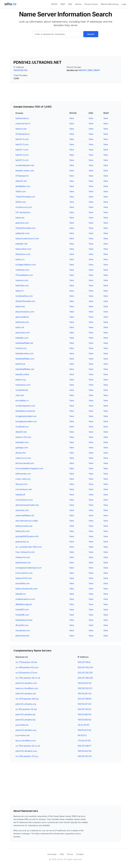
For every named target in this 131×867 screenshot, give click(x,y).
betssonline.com (23, 249)
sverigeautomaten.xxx (26, 421)
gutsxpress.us (22, 541)
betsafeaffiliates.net (24, 369)
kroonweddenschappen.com (29, 468)
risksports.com (22, 557)
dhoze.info (20, 452)
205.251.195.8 (84, 662)
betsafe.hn (20, 594)
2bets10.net (20, 181)
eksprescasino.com (24, 311)
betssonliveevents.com (26, 588)
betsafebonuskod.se (25, 411)
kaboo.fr (19, 290)
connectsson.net (23, 489)
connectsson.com (24, 500)
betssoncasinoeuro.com (27, 238)
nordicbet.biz (21, 390)
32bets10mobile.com (25, 301)
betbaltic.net (21, 243)
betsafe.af (20, 494)
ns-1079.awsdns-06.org (26, 698)
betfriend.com (22, 322)
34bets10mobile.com (25, 228)
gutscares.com (22, 332)
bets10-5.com (22, 144)
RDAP (63, 4)
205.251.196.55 (84, 698)
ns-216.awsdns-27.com (26, 672)
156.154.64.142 (84, 683)
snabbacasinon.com (25, 599)
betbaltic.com (21, 338)
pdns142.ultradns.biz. (25, 714)
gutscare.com (22, 223)
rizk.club (19, 395)
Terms (70, 854)
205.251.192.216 (85, 672)
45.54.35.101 (83, 725)
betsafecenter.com (24, 353)
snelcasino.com (22, 385)
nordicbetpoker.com (25, 405)
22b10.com (20, 202)
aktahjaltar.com (22, 186)
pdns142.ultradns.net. (25, 693)
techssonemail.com (24, 463)
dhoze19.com (21, 625)
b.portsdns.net (22, 735)
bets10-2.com (21, 155)
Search (90, 34)
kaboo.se (19, 217)
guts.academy (22, 317)
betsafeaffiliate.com (24, 358)
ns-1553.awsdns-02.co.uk (27, 746)
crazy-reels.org (22, 479)
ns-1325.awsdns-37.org (26, 756)
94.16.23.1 (82, 735)
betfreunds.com (23, 473)
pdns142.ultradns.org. (25, 730)
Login (123, 4)
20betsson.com (22, 254)
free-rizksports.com (25, 552)
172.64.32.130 (84, 740)
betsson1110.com (23, 578)
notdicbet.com (22, 270)
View (71, 118)
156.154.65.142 (20, 70)
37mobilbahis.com (24, 275)
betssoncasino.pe (23, 526)
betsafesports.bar (24, 620)
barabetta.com (22, 583)
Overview (52, 854)
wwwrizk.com (22, 510)
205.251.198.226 (85, 678)
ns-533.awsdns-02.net (26, 709)
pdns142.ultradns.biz (25, 719)
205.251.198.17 (84, 746)
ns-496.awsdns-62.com (26, 667)
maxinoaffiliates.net (24, 515)
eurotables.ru (22, 400)
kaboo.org (20, 379)
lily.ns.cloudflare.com (25, 740)
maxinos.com (21, 280)
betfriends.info (22, 635)
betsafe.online (22, 374)
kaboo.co (20, 259)
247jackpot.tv (22, 175)
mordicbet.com (22, 630)
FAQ (62, 854)
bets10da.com (22, 285)
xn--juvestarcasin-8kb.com (28, 547)
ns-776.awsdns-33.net (26, 662)
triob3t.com (20, 348)
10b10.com (20, 191)
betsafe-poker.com (24, 170)
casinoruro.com (23, 458)
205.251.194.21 (84, 709)
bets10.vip (20, 364)
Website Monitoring (109, 4)
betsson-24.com (23, 437)
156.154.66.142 (84, 714)
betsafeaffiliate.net (24, 343)
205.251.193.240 (85, 667)
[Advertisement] (65, 48)
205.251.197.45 (85, 756)
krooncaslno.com (23, 573)
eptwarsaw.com (23, 562)
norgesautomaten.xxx (26, 416)
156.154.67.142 (84, 704)
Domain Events (91, 4)
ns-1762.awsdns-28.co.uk (27, 678)
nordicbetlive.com (24, 296)
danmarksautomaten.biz (27, 505)
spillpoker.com (22, 233)
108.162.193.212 (85, 688)
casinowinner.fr (22, 123)
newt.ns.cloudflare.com (26, 688)
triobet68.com (22, 614)
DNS (70, 4)
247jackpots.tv (22, 134)
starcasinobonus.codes (26, 520)
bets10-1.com (21, 149)
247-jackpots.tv (23, 212)
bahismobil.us (22, 118)
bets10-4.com (22, 139)
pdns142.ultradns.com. (26, 751)
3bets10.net (20, 432)
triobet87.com (22, 609)
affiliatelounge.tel (23, 604)
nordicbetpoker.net (24, 165)
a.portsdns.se (21, 725)
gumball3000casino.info (27, 536)
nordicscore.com (23, 207)
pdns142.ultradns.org (25, 704)
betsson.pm (21, 128)
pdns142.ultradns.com (26, 683)
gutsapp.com (21, 447)
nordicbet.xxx (22, 426)
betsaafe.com (22, 442)
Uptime (78, 4)
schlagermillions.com (25, 264)
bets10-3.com (22, 160)
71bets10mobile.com (25, 196)
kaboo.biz (20, 306)
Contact (80, 854)
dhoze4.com (21, 484)
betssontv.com (22, 531)
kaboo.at (19, 327)
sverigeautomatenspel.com (28, 567)
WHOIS (54, 4)
